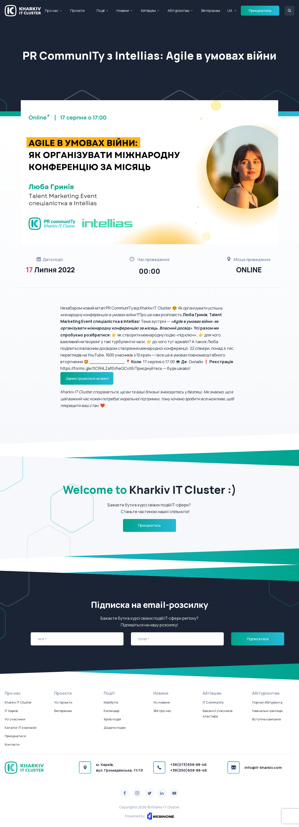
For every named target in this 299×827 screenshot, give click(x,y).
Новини (123, 10)
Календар (111, 711)
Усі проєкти (63, 702)
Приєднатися (15, 736)
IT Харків (11, 711)
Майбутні (111, 702)
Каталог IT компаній (20, 727)
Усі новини (161, 702)
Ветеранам (210, 10)
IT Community (213, 702)
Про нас (51, 10)
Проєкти (77, 10)
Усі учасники (15, 719)
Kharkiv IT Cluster (18, 702)
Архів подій (112, 719)
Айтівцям (148, 10)
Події (101, 10)
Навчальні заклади (267, 711)
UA (229, 10)
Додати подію (115, 727)
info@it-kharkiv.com (263, 767)
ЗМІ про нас (162, 711)
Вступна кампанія (266, 719)
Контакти (12, 744)
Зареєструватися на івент (87, 378)
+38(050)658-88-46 (188, 770)
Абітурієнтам (178, 10)
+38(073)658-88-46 (188, 764)
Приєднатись (260, 10)
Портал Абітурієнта (267, 702)
